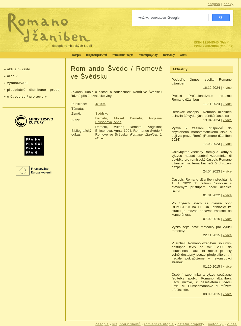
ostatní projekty (148, 55)
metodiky (168, 55)
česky (228, 4)
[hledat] (171, 17)
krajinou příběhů (96, 55)
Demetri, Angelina (146, 118)
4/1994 (100, 104)
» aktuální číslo (17, 69)
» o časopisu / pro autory (25, 96)
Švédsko (101, 113)
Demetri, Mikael (109, 118)
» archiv (11, 76)
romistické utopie (123, 55)
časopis (76, 55)
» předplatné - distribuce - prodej (32, 90)
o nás (183, 55)
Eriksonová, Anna (108, 122)
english (214, 4)
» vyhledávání (16, 83)
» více (227, 88)
